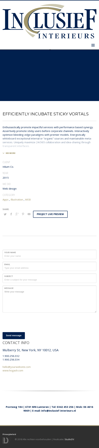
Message (8, 288)
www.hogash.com (13, 370)
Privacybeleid (9, 434)
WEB (28, 199)
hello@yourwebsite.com (17, 367)
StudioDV (69, 439)
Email (7, 264)
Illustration (17, 199)
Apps (6, 199)
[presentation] (28, 322)
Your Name (10, 252)
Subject (8, 276)
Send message (13, 335)
